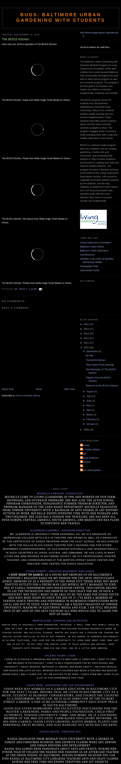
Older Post (69, 389)
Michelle (85, 445)
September (92, 351)
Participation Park (89, 266)
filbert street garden (91, 470)
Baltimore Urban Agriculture (94, 250)
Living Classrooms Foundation (95, 242)
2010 (87, 347)
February (91, 419)
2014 (87, 329)
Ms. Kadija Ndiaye (90, 449)
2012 (87, 338)
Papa (83, 453)
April (89, 410)
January (90, 424)
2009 (87, 429)
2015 (87, 324)
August (90, 391)
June (89, 400)
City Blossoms (87, 254)
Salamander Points (90, 270)
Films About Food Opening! (100, 364)
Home (39, 389)
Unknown (86, 462)
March (90, 414)
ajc (82, 466)
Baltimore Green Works (92, 246)
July (88, 396)
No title (89, 355)
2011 (87, 342)
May (88, 405)
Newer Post (8, 389)
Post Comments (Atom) (28, 395)
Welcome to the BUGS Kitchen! (102, 385)
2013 (87, 333)
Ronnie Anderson (90, 457)
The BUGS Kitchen (95, 360)
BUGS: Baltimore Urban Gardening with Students (60, 17)
